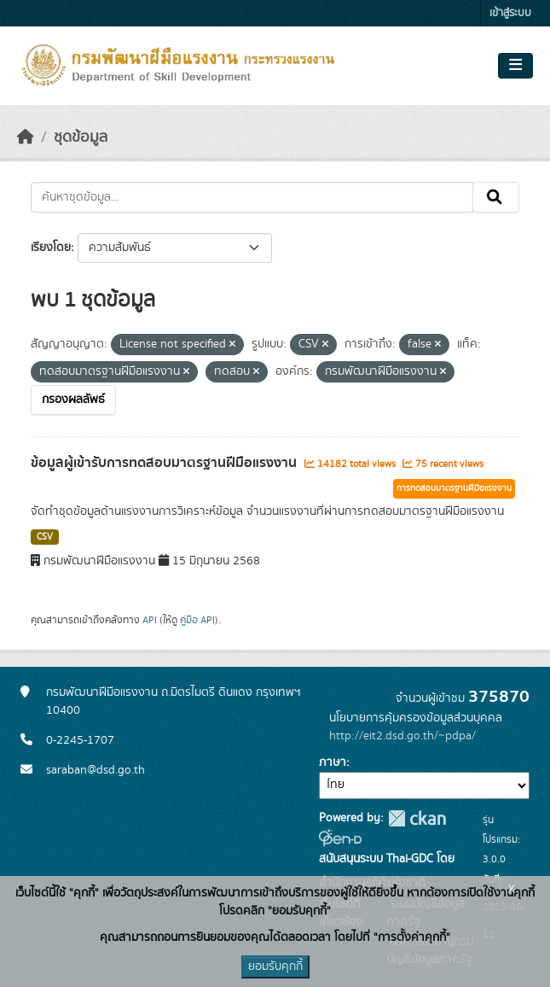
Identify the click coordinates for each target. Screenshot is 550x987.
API (149, 620)
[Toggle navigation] (515, 66)
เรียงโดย (51, 247)
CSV (45, 537)
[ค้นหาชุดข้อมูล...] (252, 197)
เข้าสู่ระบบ (510, 13)
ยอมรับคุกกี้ (275, 966)
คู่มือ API (197, 620)
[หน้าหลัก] (25, 137)
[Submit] (495, 197)
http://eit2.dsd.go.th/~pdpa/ (402, 736)
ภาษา (332, 762)
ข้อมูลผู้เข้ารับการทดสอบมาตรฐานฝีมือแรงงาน (165, 463)
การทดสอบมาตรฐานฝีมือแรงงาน (454, 488)
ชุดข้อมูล (80, 137)
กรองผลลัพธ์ (73, 399)
